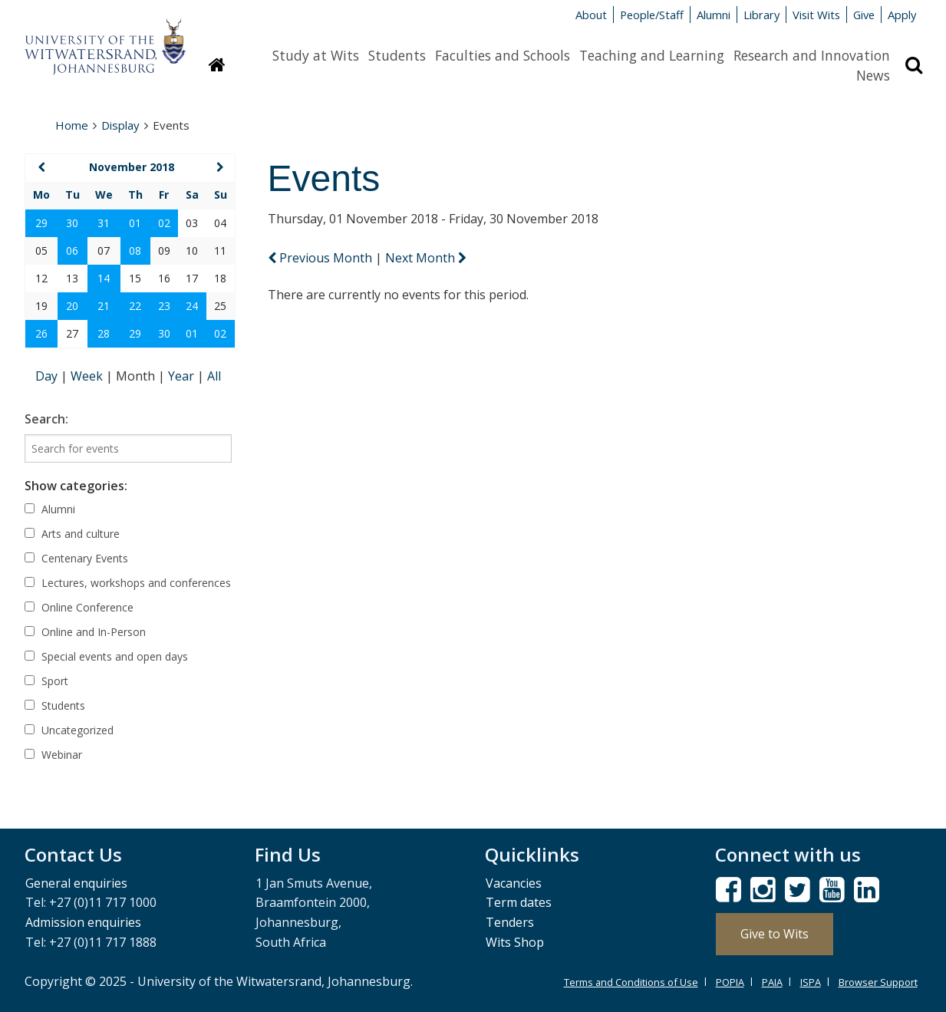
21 (103, 305)
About (591, 14)
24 (192, 305)
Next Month (425, 257)
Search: (46, 418)
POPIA (730, 982)
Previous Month (321, 257)
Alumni (713, 14)
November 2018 (131, 167)
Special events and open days (106, 656)
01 (135, 223)
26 (41, 333)
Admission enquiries (83, 922)
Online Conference (79, 607)
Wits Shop (515, 942)
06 (72, 250)
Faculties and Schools (502, 55)
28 (103, 333)
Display (120, 125)
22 (135, 305)
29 (41, 223)
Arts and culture (72, 533)
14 (103, 278)
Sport (46, 681)
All (214, 376)
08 (135, 250)
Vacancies (514, 883)
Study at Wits (315, 55)
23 (164, 305)
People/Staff (652, 14)
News (873, 75)
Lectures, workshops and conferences (128, 582)
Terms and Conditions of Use (631, 982)
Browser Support (878, 982)
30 (72, 223)
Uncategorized (69, 730)
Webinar (53, 754)
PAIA (772, 982)
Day (48, 376)
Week (88, 376)
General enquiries (76, 883)
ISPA (810, 982)
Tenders (510, 922)
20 (72, 305)
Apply (902, 14)
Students (397, 55)
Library (761, 14)
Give (864, 14)
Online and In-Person (85, 632)
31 (103, 223)
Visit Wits (816, 14)
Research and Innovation (811, 55)
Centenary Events (76, 558)
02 (164, 223)
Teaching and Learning (651, 55)
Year (182, 376)
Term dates (519, 902)
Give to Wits (774, 933)
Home (71, 125)
